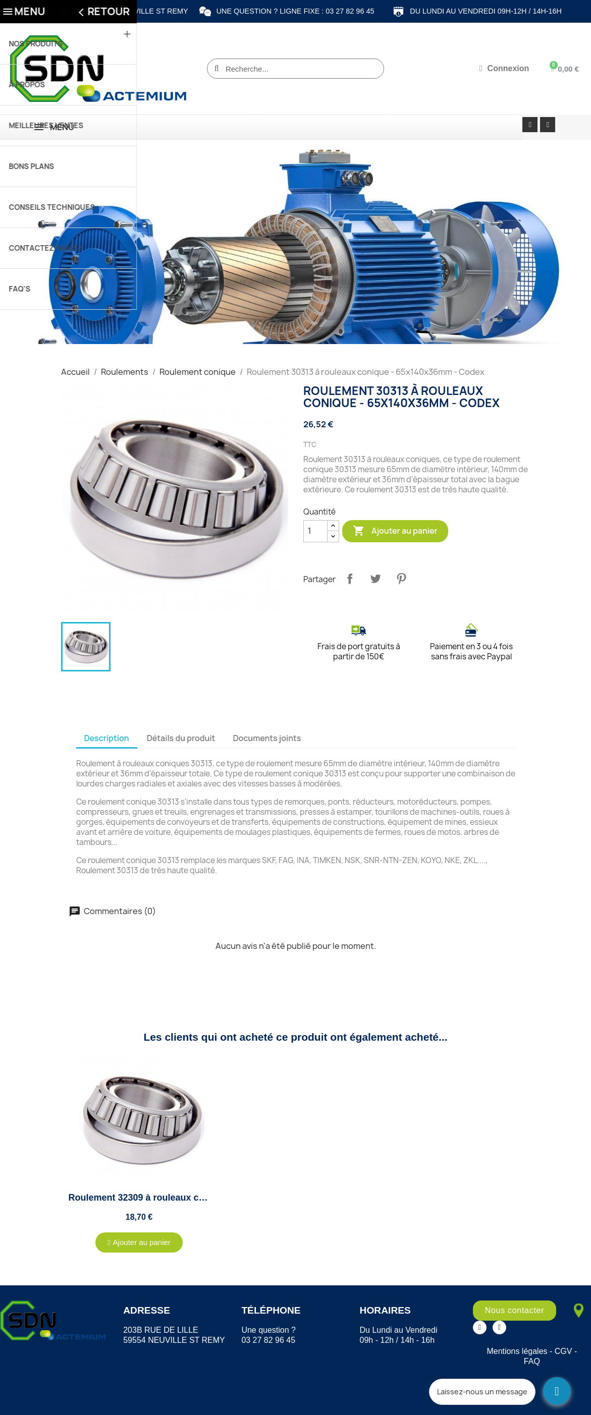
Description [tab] (106, 738)
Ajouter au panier (395, 531)
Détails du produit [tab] (181, 738)
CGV (563, 1351)
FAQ (532, 1361)
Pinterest (401, 579)
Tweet (375, 579)
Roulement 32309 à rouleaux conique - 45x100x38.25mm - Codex (208, 1198)
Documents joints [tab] (267, 738)
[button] (139, 1242)
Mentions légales (517, 1351)
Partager (350, 579)
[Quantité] (315, 531)
